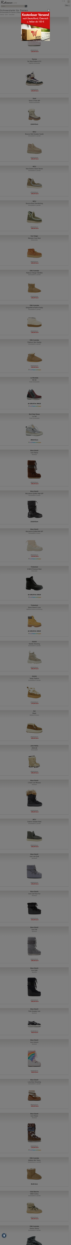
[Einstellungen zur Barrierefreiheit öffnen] (4, 1235)
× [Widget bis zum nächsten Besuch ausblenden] (5, 1233)
